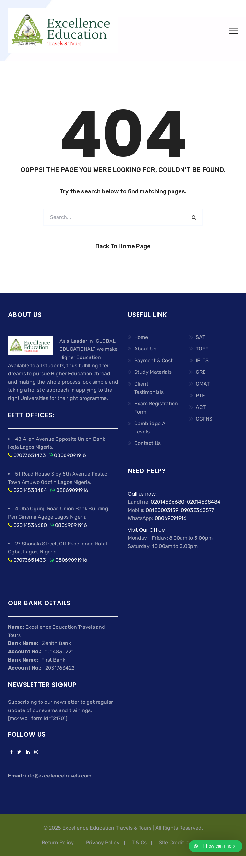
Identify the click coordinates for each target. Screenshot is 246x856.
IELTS (202, 360)
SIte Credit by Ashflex (185, 842)
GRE (201, 372)
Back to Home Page (123, 246)
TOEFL (203, 349)
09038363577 (197, 510)
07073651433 (29, 455)
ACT (201, 407)
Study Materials (153, 372)
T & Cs (139, 842)
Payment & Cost (153, 360)
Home (141, 337)
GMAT (203, 384)
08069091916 (70, 455)
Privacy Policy (102, 842)
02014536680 (30, 525)
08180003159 (162, 510)
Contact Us (147, 443)
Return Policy (58, 842)
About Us (145, 349)
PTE (200, 396)
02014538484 (29, 490)
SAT (200, 337)
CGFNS (204, 419)
